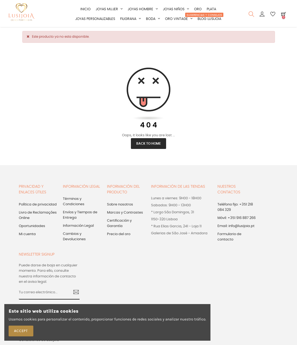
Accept (21, 331)
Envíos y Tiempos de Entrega (80, 214)
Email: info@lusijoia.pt (236, 225)
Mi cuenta (27, 233)
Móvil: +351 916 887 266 (236, 217)
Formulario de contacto (229, 236)
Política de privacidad (38, 204)
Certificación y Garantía (119, 222)
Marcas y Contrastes (125, 212)
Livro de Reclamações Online (38, 214)
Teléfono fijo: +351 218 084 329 (235, 206)
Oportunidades (32, 225)
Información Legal (78, 225)
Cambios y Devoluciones (74, 236)
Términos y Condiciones (73, 201)
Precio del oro (118, 233)
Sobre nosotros (120, 204)
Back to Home (148, 143)
